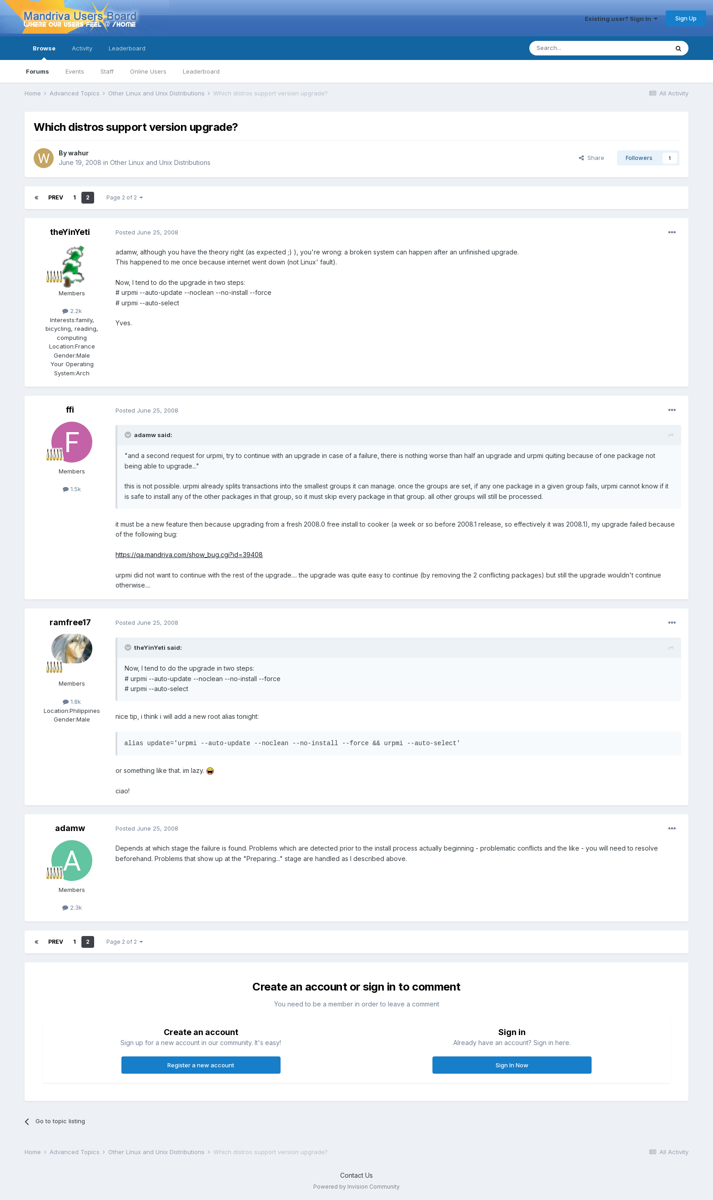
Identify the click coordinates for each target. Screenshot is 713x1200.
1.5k (72, 489)
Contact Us (356, 1175)
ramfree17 (70, 622)
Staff (107, 71)
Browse (44, 52)
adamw (70, 828)
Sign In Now (512, 1065)
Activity (82, 48)
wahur (78, 153)
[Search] (575, 48)
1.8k (72, 701)
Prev (55, 197)
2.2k (72, 310)
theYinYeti (70, 232)
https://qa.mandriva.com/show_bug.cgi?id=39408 (189, 554)
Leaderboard (201, 71)
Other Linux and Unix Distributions (160, 162)
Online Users (148, 71)
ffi (70, 409)
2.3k (72, 907)
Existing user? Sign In (621, 18)
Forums (37, 71)
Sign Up (686, 18)
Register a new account (200, 1065)
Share (591, 157)
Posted (146, 232)
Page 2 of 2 (124, 197)
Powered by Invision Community (356, 1186)
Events (74, 71)
